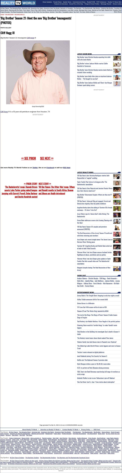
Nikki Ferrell (64, 447)
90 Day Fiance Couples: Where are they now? (24, 460)
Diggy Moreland (79, 451)
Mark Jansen (94, 453)
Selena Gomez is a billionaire (85, 303)
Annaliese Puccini (20, 445)
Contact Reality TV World (70, 429)
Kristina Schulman (20, 448)
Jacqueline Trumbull (42, 445)
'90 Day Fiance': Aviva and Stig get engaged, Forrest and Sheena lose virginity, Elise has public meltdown (94, 202)
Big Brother (96, 8)
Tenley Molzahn (109, 447)
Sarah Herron (106, 451)
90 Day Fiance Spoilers (17, 457)
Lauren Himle (33, 450)
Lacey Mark (9, 451)
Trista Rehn (81, 441)
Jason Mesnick (90, 439)
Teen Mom (58, 12)
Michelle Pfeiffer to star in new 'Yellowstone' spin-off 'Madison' (96, 378)
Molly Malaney (98, 447)
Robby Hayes (90, 451)
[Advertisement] (61, 403)
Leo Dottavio (47, 442)
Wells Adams (98, 445)
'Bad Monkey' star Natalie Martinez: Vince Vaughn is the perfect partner (98, 321)
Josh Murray (44, 447)
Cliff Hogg (30, 38)
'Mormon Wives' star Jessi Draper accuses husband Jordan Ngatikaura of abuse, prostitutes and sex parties (94, 253)
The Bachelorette (87, 8)
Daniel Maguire (26, 451)
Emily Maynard (24, 439)
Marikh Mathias (108, 444)
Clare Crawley (43, 448)
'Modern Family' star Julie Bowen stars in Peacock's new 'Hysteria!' (97, 342)
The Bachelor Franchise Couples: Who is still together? (51, 462)
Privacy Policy (85, 429)
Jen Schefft (52, 441)
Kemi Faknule (97, 283)
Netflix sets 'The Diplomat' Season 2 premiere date (92, 360)
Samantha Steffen (13, 450)
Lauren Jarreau (58, 444)
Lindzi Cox (4, 450)
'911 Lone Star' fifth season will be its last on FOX (92, 307)
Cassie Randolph (91, 441)
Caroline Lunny (87, 444)
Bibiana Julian (77, 444)
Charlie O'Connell (32, 441)
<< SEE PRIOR (28, 158)
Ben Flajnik (34, 439)
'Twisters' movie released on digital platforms (90, 352)
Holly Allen (80, 281)
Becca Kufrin (25, 438)
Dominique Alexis (45, 451)
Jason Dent (102, 453)
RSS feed (66, 168)
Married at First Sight (98, 10)
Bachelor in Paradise (66, 8)
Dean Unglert (10, 448)
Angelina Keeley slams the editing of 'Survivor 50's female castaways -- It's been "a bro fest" (94, 208)
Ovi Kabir (116, 283)
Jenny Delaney (26, 444)
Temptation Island (67, 12)
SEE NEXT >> (46, 158)
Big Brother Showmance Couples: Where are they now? (25, 463)
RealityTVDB (91, 2)
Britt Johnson (68, 444)
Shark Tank (27, 12)
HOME (2, 14)
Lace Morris (42, 450)
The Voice (83, 12)
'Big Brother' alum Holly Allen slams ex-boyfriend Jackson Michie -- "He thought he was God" (94, 77)
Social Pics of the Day (76, 4)
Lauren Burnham (106, 442)
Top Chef (76, 12)
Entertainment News (79, 2)
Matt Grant (111, 439)
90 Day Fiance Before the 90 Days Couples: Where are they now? (59, 460)
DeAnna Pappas (102, 439)
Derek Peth (83, 450)
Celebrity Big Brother (107, 8)
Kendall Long (117, 442)
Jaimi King (36, 451)
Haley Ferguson (82, 448)
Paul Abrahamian (38, 453)
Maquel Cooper (15, 444)
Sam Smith (80, 286)
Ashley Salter (24, 450)
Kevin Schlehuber (16, 453)
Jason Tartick (78, 442)
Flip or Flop (34, 10)
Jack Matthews (99, 281)
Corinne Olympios (52, 450)
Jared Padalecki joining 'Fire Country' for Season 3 (92, 356)
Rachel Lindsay (47, 438)
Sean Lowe (15, 439)
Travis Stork (22, 441)
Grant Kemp (115, 451)
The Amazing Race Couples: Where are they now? (96, 460)
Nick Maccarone (107, 283)
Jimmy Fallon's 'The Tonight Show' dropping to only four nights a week (98, 295)
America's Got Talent (37, 8)
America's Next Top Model (52, 8)
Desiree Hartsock (6, 439)
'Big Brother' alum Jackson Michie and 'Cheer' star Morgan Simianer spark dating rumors (94, 83)
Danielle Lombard (33, 448)
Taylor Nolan (75, 450)
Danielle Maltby (107, 445)
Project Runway (5, 12)
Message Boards (106, 4)
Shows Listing (117, 4)
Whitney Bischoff (54, 447)
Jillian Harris (81, 439)
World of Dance (90, 12)
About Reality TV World (29, 429)
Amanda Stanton (93, 448)
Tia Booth (97, 442)
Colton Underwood (14, 438)
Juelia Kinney (114, 448)
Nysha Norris (10, 445)
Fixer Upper (26, 10)
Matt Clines (110, 453)
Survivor (52, 12)
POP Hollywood (101, 2)
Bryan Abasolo (54, 445)
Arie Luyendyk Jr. (36, 438)
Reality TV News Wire (114, 2)
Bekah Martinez (97, 444)
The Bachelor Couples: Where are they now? (83, 462)
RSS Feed (97, 429)
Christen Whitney (57, 451)
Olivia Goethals (47, 444)
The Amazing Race (15, 8)
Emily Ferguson (71, 448)
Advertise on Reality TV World (49, 429)
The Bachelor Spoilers (32, 457)
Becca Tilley (53, 448)
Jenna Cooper (5, 444)
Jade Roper (17, 447)
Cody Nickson (48, 453)
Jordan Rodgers (76, 445)
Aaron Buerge (72, 441)
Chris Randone (68, 442)
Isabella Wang (89, 281)
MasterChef (108, 10)
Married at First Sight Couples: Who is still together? (59, 463)
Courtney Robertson (87, 447)
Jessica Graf (58, 453)
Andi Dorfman (101, 438)
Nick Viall (55, 438)
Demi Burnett (29, 442)
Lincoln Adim (38, 442)
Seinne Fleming (36, 444)
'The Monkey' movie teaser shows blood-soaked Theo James (95, 338)
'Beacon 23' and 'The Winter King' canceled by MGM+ (93, 311)
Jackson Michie (109, 281)
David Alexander (112, 278)
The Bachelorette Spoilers (48, 457)
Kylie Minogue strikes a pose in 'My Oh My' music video (93, 364)
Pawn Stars (57, 433)
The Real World (92, 433)
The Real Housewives (16, 12)
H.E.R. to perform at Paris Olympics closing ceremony (93, 368)
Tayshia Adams (102, 441)
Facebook (50, 168)
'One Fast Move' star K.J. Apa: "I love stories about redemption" (96, 382)
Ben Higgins (72, 438)
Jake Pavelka (72, 439)
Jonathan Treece (68, 451)
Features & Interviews (61, 4)
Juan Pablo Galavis (112, 438)
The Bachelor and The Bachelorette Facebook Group (73, 457)
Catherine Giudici (74, 447)
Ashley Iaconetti (104, 448)
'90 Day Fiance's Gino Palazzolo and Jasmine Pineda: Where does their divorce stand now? (94, 189)
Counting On (117, 8)
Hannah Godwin (113, 441)
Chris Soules (92, 438)
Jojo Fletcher (64, 438)
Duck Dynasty (115, 432)
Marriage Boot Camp (85, 10)
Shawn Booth (27, 447)
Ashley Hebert (42, 439)
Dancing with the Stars (15, 10)
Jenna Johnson (5, 453)
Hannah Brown (19, 442)
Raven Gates (92, 450)
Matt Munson (112, 450)
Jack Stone (17, 451)
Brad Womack (52, 439)
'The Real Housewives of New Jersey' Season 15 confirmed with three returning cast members (94, 234)
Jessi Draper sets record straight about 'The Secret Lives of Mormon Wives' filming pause (94, 240)
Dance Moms (4, 10)
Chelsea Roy (31, 445)
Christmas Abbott (68, 453)
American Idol (26, 8)
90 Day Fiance (4, 8)
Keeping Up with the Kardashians (57, 10)
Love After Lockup (73, 10)
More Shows (117, 12)
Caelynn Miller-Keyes (7, 442)
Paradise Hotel (117, 10)
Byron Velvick (43, 441)
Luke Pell (98, 451)
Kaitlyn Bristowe (82, 438)
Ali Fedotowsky (62, 439)
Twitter (35, 168)
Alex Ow (77, 453)
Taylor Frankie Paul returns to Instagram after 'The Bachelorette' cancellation (92, 183)
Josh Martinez (85, 453)
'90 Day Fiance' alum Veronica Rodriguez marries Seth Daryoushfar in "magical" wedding (93, 176)
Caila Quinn (61, 448)
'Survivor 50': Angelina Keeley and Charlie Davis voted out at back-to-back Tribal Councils (94, 247)
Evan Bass (10, 447)
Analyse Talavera (82, 278)
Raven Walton (27, 453)
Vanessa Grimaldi (65, 445)
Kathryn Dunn (88, 283)
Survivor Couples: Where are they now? (88, 463)
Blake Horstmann (57, 442)
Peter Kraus (35, 447)
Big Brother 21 (19, 14)
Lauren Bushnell (88, 445)
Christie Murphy (93, 278)
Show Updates (47, 2)
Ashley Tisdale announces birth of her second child (92, 299)
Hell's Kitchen (42, 10)
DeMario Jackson (64, 450)
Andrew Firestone (62, 441)
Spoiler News (67, 2)
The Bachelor (78, 8)
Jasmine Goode (102, 450)
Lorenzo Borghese (12, 441)
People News (57, 2)
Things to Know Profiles (91, 4)
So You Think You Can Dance (40, 12)
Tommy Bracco (89, 286)
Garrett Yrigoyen (88, 442)
